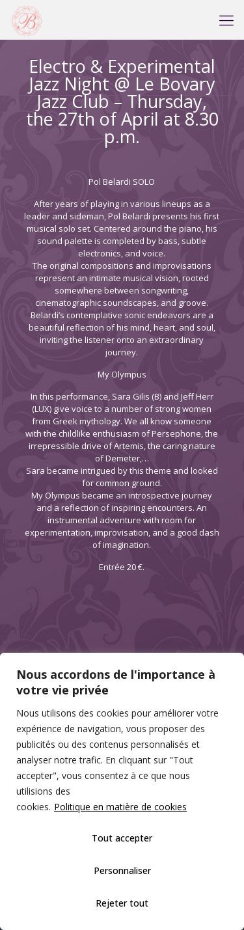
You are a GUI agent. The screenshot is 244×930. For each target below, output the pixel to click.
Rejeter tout (122, 903)
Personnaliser (122, 870)
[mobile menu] (226, 19)
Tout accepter (122, 838)
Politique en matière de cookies (120, 806)
